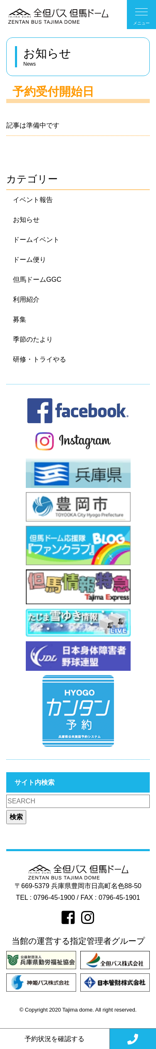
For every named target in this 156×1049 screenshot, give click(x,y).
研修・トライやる (39, 359)
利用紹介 (26, 299)
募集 (19, 319)
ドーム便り (29, 259)
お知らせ (26, 219)
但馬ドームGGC (37, 279)
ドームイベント (36, 239)
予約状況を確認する (54, 1038)
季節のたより (33, 339)
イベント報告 (33, 199)
